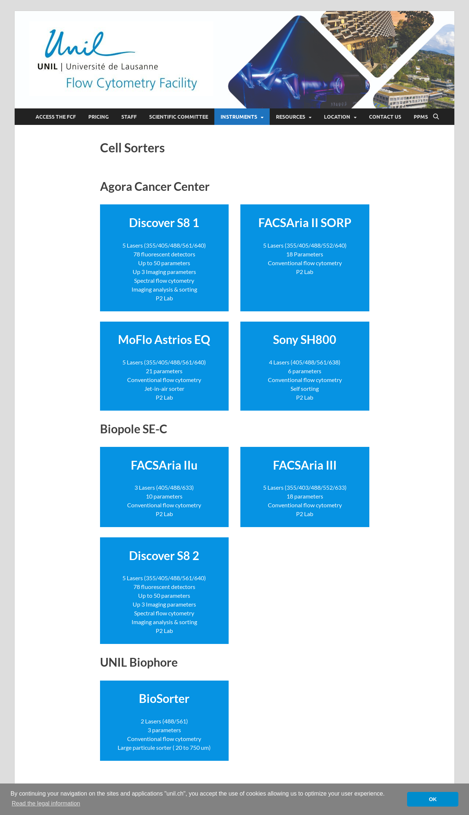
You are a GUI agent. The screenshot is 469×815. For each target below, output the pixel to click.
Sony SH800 (304, 339)
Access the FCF (56, 117)
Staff (129, 117)
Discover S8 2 (164, 555)
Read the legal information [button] (46, 803)
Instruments (239, 117)
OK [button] (433, 799)
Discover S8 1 (164, 222)
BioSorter (164, 698)
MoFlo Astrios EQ (164, 339)
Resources (290, 117)
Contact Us (385, 117)
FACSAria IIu (164, 465)
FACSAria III (305, 465)
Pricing (98, 117)
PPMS (421, 117)
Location (337, 117)
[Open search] (436, 116)
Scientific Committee (178, 117)
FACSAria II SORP (304, 222)
